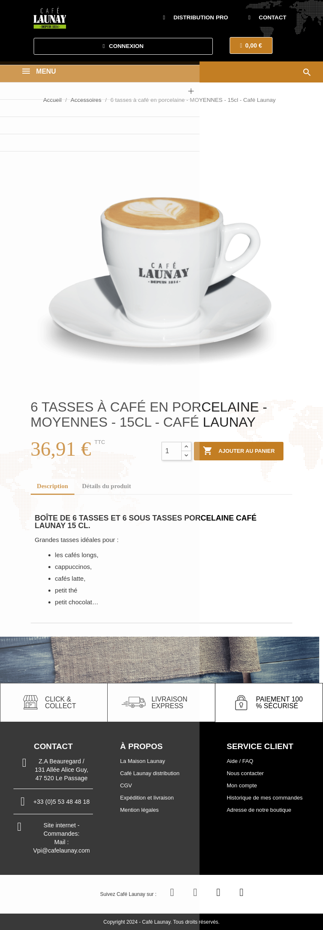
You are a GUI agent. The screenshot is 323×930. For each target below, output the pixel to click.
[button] (195, 17)
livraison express (169, 702)
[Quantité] (172, 451)
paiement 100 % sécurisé (279, 702)
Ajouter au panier (239, 451)
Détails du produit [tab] (106, 486)
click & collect (60, 702)
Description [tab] (52, 486)
